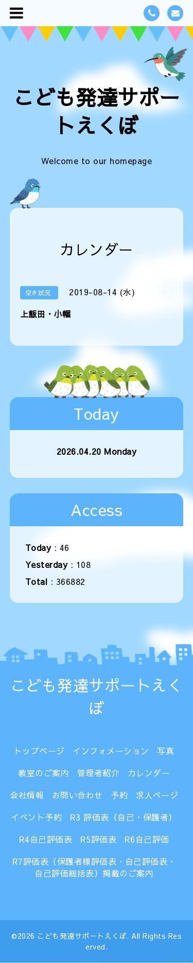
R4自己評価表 (46, 839)
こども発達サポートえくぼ (96, 111)
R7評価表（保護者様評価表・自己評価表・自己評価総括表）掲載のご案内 (94, 867)
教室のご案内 (43, 772)
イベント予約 (36, 817)
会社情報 (27, 794)
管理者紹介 (98, 772)
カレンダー (149, 772)
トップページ (39, 750)
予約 (119, 794)
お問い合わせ (77, 794)
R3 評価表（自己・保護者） (123, 817)
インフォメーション (111, 750)
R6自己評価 (147, 839)
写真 (165, 750)
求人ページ (157, 794)
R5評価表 (98, 839)
